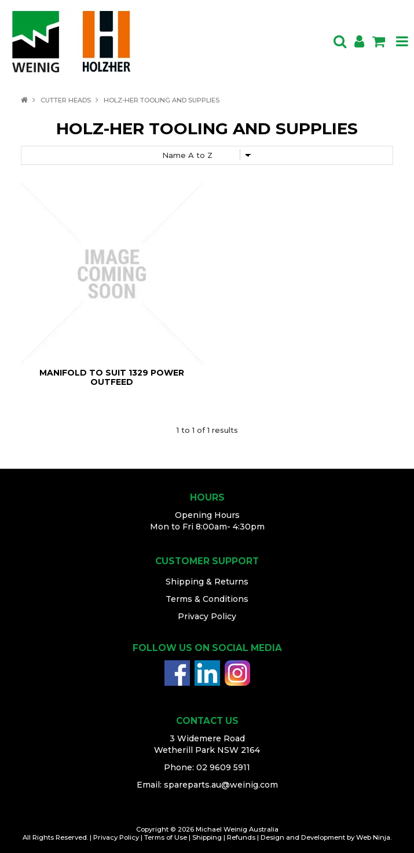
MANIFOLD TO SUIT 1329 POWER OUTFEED (111, 377)
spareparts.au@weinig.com (221, 785)
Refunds (241, 837)
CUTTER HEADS (66, 100)
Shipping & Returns (207, 581)
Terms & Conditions (207, 599)
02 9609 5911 (223, 767)
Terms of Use (165, 837)
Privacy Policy (207, 616)
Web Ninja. (373, 837)
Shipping (207, 837)
